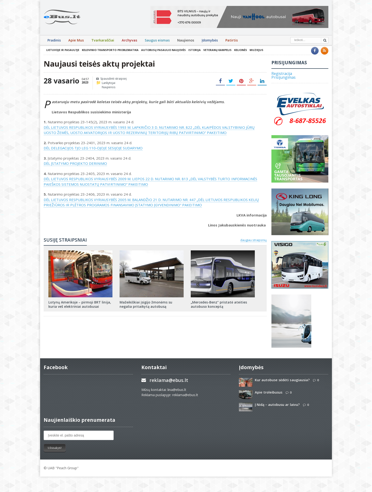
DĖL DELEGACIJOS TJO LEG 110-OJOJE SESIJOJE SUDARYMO (93, 148)
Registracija (281, 73)
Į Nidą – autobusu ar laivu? (277, 404)
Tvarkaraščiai (102, 40)
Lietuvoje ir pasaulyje (62, 50)
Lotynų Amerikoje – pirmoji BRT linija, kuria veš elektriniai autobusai (79, 304)
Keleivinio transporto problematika (110, 50)
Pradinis (54, 40)
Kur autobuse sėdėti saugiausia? (282, 380)
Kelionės (240, 50)
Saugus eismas (157, 40)
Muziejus (256, 50)
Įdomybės (210, 40)
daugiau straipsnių (253, 240)
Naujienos (185, 40)
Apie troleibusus (268, 392)
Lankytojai (108, 83)
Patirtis (231, 40)
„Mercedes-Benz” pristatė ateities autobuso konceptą (219, 304)
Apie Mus (76, 40)
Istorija (194, 50)
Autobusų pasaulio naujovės (163, 50)
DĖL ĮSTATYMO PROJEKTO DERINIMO (75, 163)
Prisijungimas (283, 77)
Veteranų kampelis (217, 50)
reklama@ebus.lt (168, 380)
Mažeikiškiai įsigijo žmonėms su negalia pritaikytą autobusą (146, 304)
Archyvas (129, 40)
